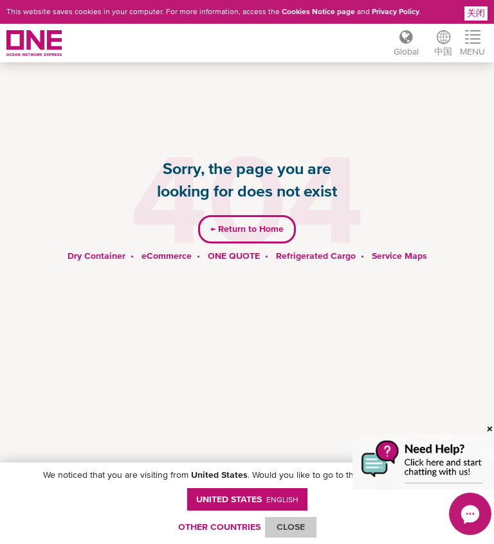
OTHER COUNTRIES (219, 527)
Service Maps (399, 255)
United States (247, 499)
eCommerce (167, 255)
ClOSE (291, 527)
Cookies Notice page (318, 11)
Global (406, 51)
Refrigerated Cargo (316, 255)
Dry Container (96, 255)
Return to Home (247, 229)
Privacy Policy (395, 11)
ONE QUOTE (234, 255)
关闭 (476, 13)
